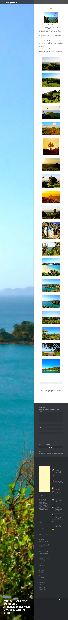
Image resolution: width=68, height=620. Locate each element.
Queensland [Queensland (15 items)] (41, 579)
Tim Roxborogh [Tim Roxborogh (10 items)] (42, 587)
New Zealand (52, 382)
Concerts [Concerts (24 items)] (41, 544)
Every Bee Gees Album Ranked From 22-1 (58, 489)
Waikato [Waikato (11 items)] (44, 591)
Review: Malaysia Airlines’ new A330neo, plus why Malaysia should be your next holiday (43, 499)
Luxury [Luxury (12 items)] (47, 558)
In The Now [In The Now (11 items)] (45, 553)
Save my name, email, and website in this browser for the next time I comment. (51, 437)
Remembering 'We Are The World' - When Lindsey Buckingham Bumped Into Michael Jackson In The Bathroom (59, 495)
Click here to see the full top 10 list (45, 48)
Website (40, 431)
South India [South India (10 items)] (41, 584)
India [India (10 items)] (40, 553)
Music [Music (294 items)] (41, 568)
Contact (55, 599)
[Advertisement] (44, 479)
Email (40, 427)
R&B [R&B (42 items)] (46, 579)
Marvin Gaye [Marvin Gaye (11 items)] (41, 563)
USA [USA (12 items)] (40, 591)
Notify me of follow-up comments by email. (47, 441)
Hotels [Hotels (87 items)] (46, 551)
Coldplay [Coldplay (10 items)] (46, 541)
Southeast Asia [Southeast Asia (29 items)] (42, 582)
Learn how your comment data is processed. (56, 453)
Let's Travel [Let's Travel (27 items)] (41, 556)
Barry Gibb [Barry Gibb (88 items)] (46, 536)
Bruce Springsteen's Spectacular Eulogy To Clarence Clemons (58, 471)
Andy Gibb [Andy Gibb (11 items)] (41, 534)
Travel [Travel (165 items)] (41, 589)
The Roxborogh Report (9, 3)
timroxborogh (8, 616)
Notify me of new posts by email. (45, 444)
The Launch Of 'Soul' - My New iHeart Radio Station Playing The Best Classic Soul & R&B (59, 531)
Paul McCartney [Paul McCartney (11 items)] (42, 575)
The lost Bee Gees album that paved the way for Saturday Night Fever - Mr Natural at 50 (59, 517)
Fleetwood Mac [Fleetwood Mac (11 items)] (42, 548)
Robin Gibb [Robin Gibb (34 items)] (41, 580)
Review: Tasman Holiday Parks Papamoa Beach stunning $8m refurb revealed (43, 514)
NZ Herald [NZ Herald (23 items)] (41, 572)
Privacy (57, 599)
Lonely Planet (47, 382)
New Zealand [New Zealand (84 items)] (41, 570)
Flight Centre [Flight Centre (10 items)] (41, 549)
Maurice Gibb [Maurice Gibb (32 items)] (41, 565)
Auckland (41, 382)
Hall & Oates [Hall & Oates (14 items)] (41, 551)
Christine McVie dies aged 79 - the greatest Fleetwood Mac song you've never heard (58, 502)
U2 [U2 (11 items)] (45, 589)
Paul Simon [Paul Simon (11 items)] (41, 577)
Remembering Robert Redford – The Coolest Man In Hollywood (43, 503)
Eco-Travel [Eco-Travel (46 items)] (46, 544)
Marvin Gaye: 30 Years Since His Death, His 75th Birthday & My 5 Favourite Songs (59, 483)
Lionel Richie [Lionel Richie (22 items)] (41, 558)
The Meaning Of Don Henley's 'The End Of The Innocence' (59, 477)
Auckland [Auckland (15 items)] (46, 534)
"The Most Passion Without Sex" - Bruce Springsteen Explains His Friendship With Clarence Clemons (59, 524)
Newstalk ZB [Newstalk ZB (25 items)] (46, 568)
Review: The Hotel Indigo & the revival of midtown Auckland (43, 506)
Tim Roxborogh (55, 460)
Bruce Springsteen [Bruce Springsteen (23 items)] (42, 539)
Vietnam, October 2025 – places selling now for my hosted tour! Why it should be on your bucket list (44, 510)
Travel (57, 382)
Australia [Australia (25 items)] (41, 536)
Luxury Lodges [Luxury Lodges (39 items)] (42, 560)
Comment (41, 411)
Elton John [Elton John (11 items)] (41, 546)
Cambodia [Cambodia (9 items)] (41, 541)
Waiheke (60, 382)
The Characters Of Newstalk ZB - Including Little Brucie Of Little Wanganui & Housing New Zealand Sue (59, 509)
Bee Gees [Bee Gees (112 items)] (41, 537)
